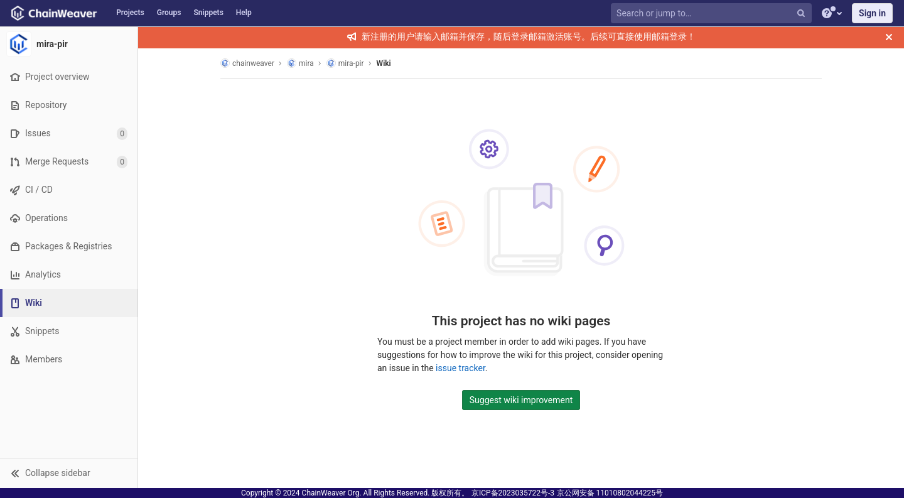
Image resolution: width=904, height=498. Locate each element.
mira (300, 63)
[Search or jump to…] (712, 13)
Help (244, 12)
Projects (130, 12)
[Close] (889, 37)
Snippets (208, 12)
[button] (68, 473)
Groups (169, 12)
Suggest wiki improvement (521, 400)
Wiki (384, 63)
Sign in (872, 13)
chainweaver (247, 63)
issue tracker (460, 368)
